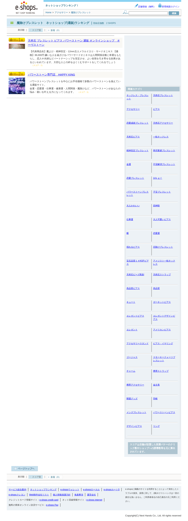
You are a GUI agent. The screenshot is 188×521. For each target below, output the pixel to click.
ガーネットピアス (162, 302)
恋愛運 (156, 233)
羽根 (155, 398)
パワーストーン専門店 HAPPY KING (51, 74)
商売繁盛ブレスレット (164, 150)
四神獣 (156, 205)
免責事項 (78, 494)
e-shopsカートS (112, 489)
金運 (128, 164)
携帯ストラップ (161, 371)
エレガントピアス (135, 316)
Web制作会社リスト (39, 494)
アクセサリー (133, 109)
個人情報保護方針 (61, 494)
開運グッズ (132, 398)
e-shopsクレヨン (17, 494)
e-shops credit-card (48, 500)
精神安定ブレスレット (137, 150)
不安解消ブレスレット (164, 164)
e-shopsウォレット (69, 489)
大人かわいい (133, 205)
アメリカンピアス (162, 329)
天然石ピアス (133, 136)
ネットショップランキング (43, 489)
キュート (130, 302)
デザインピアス (134, 426)
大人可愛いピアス (162, 219)
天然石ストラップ (162, 274)
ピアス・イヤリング (163, 343)
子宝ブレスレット (162, 192)
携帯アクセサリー (135, 385)
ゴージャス (132, 357)
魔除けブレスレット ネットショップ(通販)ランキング (53, 22)
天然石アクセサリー (163, 123)
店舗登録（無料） (145, 6)
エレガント (132, 329)
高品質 (156, 288)
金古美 (156, 385)
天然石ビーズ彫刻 (135, 274)
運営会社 (91, 494)
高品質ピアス (133, 288)
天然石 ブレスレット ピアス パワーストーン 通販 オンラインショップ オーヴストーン (74, 42)
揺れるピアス (133, 247)
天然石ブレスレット (163, 95)
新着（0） (56, 30)
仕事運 (129, 219)
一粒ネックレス (161, 136)
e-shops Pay (52, 505)
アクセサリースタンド (137, 343)
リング (156, 426)
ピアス (156, 109)
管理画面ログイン (168, 6)
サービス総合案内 (17, 489)
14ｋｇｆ (157, 178)
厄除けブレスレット (163, 247)
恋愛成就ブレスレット (137, 123)
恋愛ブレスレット (135, 178)
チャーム (130, 371)
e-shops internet (94, 500)
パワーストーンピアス (164, 412)
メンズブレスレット (136, 412)
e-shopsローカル (91, 489)
